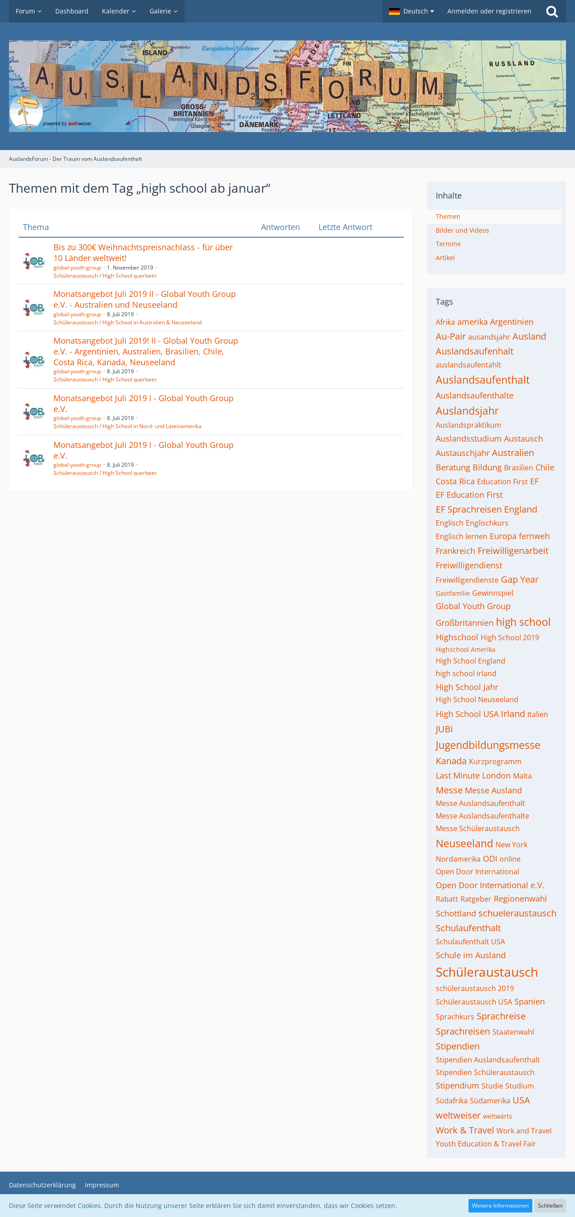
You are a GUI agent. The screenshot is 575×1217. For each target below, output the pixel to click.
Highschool (457, 637)
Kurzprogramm (495, 761)
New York (511, 845)
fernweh (534, 536)
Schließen (550, 1205)
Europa (503, 536)
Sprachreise (501, 1016)
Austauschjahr (463, 452)
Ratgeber (475, 899)
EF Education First (469, 494)
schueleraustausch (517, 913)
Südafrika (452, 1101)
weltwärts (497, 1116)
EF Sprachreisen (469, 509)
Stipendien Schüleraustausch (485, 1072)
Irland (513, 714)
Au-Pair (451, 336)
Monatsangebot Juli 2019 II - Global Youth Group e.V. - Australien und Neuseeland (144, 299)
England (520, 509)
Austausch (523, 438)
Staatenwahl (513, 1032)
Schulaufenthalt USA (470, 942)
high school (523, 622)
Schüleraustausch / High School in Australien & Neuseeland (127, 322)
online (510, 859)
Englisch (450, 523)
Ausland (529, 336)
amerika (472, 321)
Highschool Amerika (465, 649)
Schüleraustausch (487, 971)
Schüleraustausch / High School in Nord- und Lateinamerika (127, 426)
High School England (470, 661)
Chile (544, 467)
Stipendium (457, 1085)
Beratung (453, 467)
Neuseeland (464, 843)
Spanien (529, 1001)
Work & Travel (465, 1130)
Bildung (487, 467)
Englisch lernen (461, 536)
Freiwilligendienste (467, 580)
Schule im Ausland (471, 955)
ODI (490, 858)
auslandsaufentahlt (468, 365)
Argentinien (512, 321)
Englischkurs (487, 523)
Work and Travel (524, 1131)
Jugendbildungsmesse (488, 745)
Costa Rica (455, 481)
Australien (513, 453)
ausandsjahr (489, 337)
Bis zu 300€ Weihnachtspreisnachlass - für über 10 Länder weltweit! (143, 252)
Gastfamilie (453, 593)
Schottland (456, 913)
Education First (502, 482)
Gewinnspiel (492, 593)
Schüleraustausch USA (474, 1002)
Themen (448, 216)
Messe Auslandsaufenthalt (480, 803)
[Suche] (552, 11)
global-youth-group (77, 267)
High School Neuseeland (477, 699)
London (496, 775)
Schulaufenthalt (468, 928)
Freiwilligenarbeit (513, 550)
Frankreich (455, 550)
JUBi (444, 729)
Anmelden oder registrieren (489, 11)
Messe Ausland (493, 790)
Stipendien (458, 1046)
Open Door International (477, 871)
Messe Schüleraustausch (478, 828)
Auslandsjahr (467, 410)
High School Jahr (467, 687)
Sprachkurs (455, 1017)
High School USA (467, 713)
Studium (519, 1086)
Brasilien (518, 468)
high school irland (466, 673)
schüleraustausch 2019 (475, 988)
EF (534, 481)
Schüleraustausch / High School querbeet (104, 275)
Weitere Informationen (500, 1205)
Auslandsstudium (469, 438)
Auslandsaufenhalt (474, 351)
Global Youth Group (473, 606)
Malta (522, 776)
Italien (537, 714)
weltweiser (458, 1115)
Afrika (445, 322)
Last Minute (458, 775)
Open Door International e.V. (490, 885)
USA (521, 1100)
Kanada (451, 761)
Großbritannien (465, 622)
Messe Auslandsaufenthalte (482, 816)
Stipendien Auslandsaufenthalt (488, 1060)
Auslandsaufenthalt (483, 379)
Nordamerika (458, 859)
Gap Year (520, 579)
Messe (449, 790)
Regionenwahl (520, 898)
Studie (492, 1086)
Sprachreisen (463, 1031)
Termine (448, 243)
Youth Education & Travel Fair (486, 1144)
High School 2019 (510, 637)
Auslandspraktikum (468, 425)
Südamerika (490, 1101)
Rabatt (447, 899)
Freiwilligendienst (469, 565)
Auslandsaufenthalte (474, 395)
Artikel (445, 257)
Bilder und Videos (462, 230)
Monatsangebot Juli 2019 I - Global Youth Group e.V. (143, 403)
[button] (411, 11)
